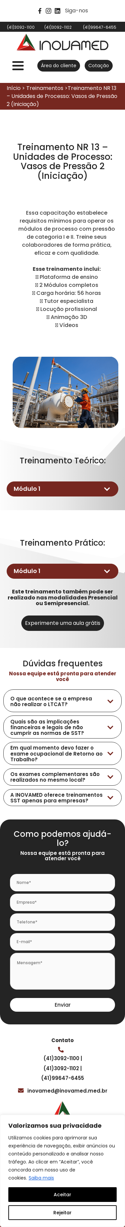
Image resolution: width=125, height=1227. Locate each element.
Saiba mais (41, 1178)
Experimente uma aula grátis (62, 623)
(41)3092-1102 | (62, 1068)
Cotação (98, 65)
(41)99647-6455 (62, 1078)
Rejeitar (62, 1212)
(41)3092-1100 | (62, 1058)
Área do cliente (58, 65)
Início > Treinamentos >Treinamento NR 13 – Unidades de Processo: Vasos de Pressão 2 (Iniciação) (62, 96)
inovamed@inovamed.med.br (67, 1090)
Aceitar (62, 1194)
